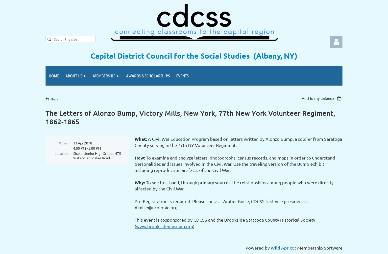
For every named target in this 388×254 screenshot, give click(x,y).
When (63, 143)
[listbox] (322, 98)
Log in (336, 42)
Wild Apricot (283, 247)
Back (54, 99)
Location (61, 153)
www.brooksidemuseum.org (164, 226)
